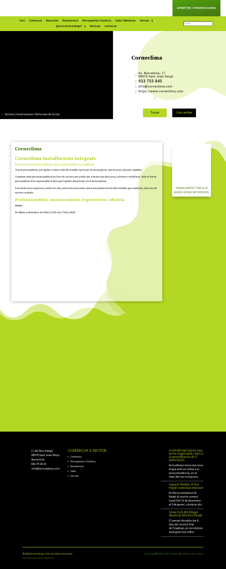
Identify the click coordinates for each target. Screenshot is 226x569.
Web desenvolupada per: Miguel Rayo (38, 558)
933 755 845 (150, 82)
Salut (73, 471)
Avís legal (149, 554)
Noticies (95, 26)
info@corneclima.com (155, 86)
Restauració (70, 21)
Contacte (110, 26)
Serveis (144, 21)
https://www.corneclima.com (160, 91)
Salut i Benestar (125, 21)
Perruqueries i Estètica (96, 21)
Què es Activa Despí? (69, 26)
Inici (22, 21)
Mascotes (52, 21)
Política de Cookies (192, 554)
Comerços (35, 21)
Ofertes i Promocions (196, 8)
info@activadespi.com (45, 469)
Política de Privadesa (168, 554)
